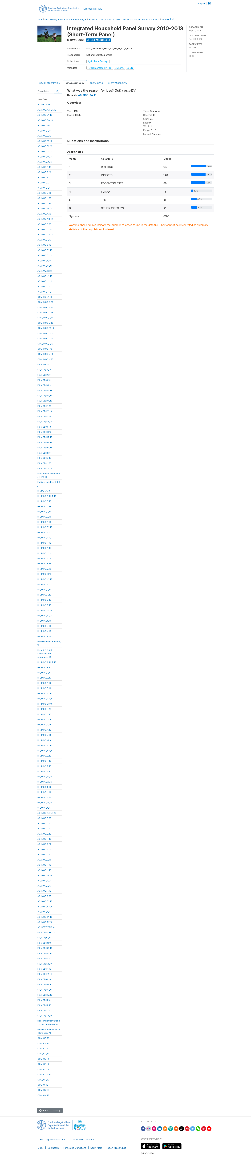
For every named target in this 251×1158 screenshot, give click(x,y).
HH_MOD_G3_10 (45, 704)
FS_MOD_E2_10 (44, 963)
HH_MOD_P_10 (44, 761)
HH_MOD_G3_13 (45, 537)
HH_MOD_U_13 (44, 626)
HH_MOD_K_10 (44, 729)
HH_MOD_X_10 (44, 807)
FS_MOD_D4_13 (44, 400)
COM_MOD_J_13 (45, 354)
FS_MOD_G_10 (44, 979)
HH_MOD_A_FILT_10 (46, 662)
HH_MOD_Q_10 (44, 766)
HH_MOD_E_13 (44, 516)
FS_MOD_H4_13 (44, 447)
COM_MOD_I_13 (44, 348)
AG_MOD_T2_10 (45, 922)
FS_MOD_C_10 (44, 937)
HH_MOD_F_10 (44, 688)
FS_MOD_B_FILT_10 (46, 932)
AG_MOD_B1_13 (44, 115)
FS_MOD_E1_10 (44, 958)
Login (201, 3)
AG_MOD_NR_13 (45, 219)
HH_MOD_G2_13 (45, 532)
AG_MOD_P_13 (44, 239)
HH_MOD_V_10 (44, 797)
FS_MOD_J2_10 (44, 1015)
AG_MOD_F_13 (44, 167)
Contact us (53, 1147)
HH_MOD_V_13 (44, 631)
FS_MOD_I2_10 (44, 1005)
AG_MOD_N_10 (44, 880)
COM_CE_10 (43, 1059)
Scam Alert (96, 1147)
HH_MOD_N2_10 (45, 750)
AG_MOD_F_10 (44, 839)
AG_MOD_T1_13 (44, 265)
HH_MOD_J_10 (44, 724)
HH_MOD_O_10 (44, 755)
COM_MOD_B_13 (45, 307)
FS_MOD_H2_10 (44, 989)
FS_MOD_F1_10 (44, 969)
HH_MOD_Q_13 (44, 600)
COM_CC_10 (43, 1048)
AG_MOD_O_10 (44, 885)
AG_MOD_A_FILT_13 (46, 109)
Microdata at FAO (92, 8)
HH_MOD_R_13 (44, 605)
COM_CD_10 (43, 1053)
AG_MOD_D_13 (44, 135)
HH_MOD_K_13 (44, 563)
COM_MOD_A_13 (45, 302)
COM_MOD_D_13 (45, 317)
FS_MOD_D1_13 (44, 385)
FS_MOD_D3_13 (44, 395)
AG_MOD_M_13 (44, 208)
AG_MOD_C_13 (44, 130)
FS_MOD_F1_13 (44, 416)
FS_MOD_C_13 (44, 380)
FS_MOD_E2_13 (44, 411)
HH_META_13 (43, 490)
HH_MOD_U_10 (44, 792)
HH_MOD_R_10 (44, 771)
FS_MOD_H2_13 (44, 437)
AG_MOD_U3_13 (45, 286)
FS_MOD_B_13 (44, 374)
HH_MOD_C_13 (44, 506)
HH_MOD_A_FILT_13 (46, 496)
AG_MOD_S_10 (44, 911)
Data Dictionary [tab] (74, 83)
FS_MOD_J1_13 (44, 463)
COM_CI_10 (42, 1085)
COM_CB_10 (43, 1043)
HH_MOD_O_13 (44, 589)
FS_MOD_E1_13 (44, 406)
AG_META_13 (43, 104)
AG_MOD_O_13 (44, 224)
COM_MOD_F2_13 (45, 333)
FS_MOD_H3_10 (44, 994)
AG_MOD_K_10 (44, 865)
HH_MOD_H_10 (44, 709)
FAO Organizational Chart (53, 1139)
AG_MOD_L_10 (44, 870)
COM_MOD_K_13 (45, 359)
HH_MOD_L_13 (44, 568)
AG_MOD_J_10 (44, 859)
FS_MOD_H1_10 (44, 984)
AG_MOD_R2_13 (45, 255)
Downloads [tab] (96, 83)
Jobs (41, 1147)
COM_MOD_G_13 (45, 338)
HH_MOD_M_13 (44, 574)
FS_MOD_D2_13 (44, 390)
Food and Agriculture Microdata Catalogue (65, 19)
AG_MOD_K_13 (44, 198)
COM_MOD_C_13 (45, 312)
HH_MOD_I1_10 (44, 714)
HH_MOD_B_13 (44, 501)
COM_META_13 (44, 297)
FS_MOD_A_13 (44, 369)
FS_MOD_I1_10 (44, 1000)
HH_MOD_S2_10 (44, 781)
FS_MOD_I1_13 (44, 452)
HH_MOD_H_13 (44, 543)
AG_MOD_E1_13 (44, 141)
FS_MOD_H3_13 (44, 442)
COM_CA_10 (43, 1038)
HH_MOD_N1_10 (44, 745)
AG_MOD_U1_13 (44, 276)
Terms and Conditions (74, 1147)
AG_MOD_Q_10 (44, 896)
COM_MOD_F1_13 (45, 328)
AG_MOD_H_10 (44, 849)
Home (39, 19)
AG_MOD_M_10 (44, 875)
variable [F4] (168, 19)
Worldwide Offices (82, 1139)
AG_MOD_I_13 (43, 182)
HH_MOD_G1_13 (44, 527)
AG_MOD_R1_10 (44, 901)
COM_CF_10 (43, 1064)
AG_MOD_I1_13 (44, 187)
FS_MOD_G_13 (44, 427)
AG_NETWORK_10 (46, 927)
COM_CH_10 (43, 1079)
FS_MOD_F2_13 (44, 421)
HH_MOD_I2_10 (44, 719)
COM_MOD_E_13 (45, 323)
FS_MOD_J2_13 (44, 468)
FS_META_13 (43, 364)
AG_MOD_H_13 (44, 177)
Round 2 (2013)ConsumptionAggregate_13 (45, 653)
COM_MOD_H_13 (45, 343)
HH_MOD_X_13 (44, 636)
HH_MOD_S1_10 (44, 776)
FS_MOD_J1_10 (44, 1010)
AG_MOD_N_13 (44, 213)
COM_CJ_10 (43, 1090)
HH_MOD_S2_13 (44, 615)
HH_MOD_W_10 (44, 802)
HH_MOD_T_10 (44, 787)
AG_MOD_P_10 (44, 890)
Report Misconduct (116, 1147)
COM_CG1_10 (43, 1069)
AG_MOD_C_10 (44, 823)
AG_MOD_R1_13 (44, 250)
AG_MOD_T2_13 (45, 270)
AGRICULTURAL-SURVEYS (101, 19)
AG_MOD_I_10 (43, 854)
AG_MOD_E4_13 (44, 156)
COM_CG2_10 (44, 1074)
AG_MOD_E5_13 (44, 161)
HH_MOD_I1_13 (44, 548)
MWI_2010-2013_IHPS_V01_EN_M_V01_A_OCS (137, 19)
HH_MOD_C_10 (44, 672)
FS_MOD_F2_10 (44, 974)
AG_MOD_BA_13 (45, 120)
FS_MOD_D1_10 (44, 943)
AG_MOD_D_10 (44, 828)
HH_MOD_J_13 (44, 558)
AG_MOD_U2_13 (45, 281)
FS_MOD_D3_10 (44, 953)
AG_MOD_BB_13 (45, 125)
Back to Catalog (49, 1110)
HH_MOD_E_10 (44, 683)
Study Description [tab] (49, 83)
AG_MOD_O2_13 (45, 234)
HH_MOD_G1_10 (44, 693)
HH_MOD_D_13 (44, 511)
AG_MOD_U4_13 (45, 291)
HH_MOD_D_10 (44, 677)
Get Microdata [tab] (117, 83)
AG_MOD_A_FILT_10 (46, 813)
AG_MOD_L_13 (44, 203)
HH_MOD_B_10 (44, 667)
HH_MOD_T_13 (44, 620)
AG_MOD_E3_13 (44, 151)
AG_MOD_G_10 (44, 844)
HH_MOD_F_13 (44, 522)
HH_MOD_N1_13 (44, 579)
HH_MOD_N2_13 (45, 584)
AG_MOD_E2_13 (44, 146)
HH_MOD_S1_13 (44, 610)
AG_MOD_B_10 (44, 818)
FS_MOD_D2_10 (44, 948)
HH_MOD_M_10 (44, 740)
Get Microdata (98, 40)
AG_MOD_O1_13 (44, 229)
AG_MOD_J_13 (44, 193)
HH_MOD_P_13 (44, 594)
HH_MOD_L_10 (44, 735)
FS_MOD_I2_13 (44, 458)
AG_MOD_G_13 (44, 172)
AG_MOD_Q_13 (44, 245)
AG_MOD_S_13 (44, 260)
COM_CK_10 (43, 1095)
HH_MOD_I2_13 (44, 553)
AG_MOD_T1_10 (44, 917)
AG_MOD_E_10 (44, 833)
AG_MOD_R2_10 (45, 906)
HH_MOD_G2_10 (45, 698)
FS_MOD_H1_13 (44, 432)
